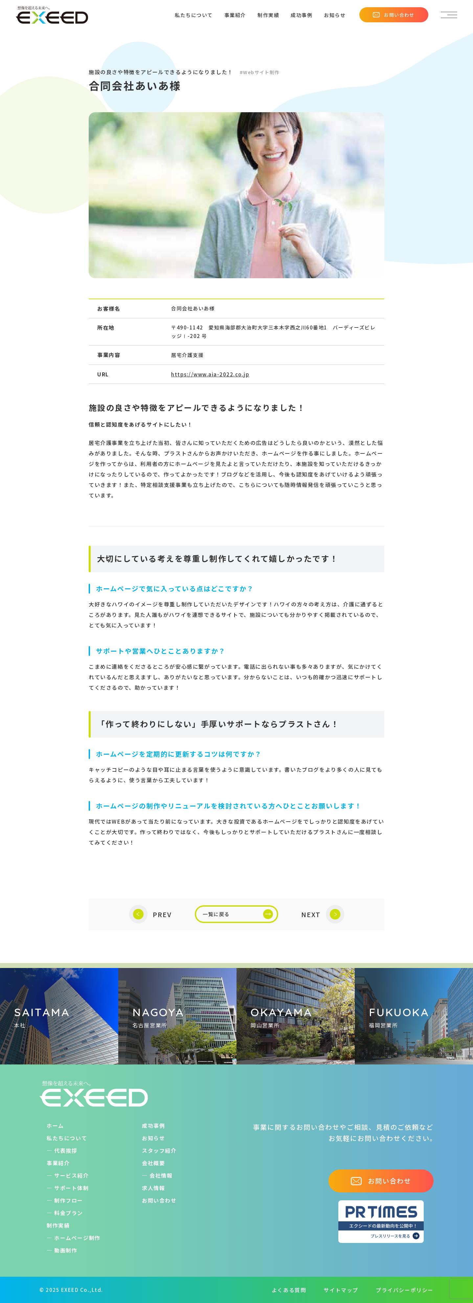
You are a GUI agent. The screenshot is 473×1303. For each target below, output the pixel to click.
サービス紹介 (71, 1175)
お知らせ (335, 14)
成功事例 (301, 14)
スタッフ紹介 (159, 1150)
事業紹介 (235, 14)
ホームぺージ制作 (77, 1238)
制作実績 (268, 14)
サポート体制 (71, 1188)
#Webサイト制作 (260, 72)
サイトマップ (341, 1290)
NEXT (322, 914)
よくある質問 (289, 1290)
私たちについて (194, 14)
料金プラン (68, 1213)
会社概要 (153, 1163)
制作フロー (68, 1200)
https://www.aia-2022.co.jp (210, 374)
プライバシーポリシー (405, 1290)
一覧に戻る (238, 914)
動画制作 (65, 1250)
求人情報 (153, 1188)
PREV (150, 914)
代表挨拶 (65, 1150)
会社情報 (160, 1175)
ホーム (55, 1125)
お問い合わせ (393, 14)
